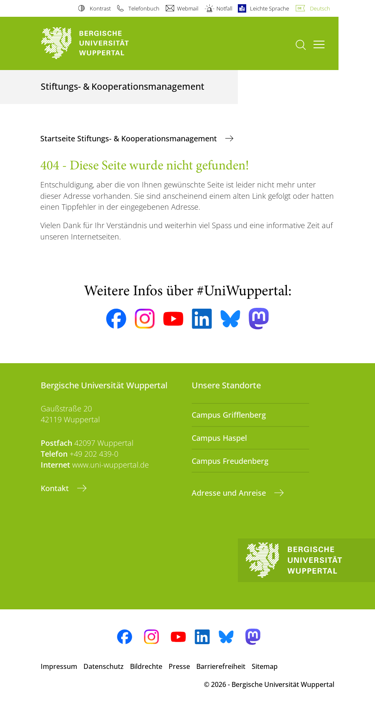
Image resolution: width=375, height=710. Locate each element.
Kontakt (56, 488)
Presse (179, 666)
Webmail (187, 8)
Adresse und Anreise (230, 493)
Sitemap (265, 666)
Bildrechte (146, 666)
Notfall (224, 8)
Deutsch (320, 8)
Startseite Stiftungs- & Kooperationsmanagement (129, 138)
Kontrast (100, 8)
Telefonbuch (143, 8)
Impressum (59, 666)
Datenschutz (103, 666)
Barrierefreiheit (220, 666)
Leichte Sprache (269, 8)
